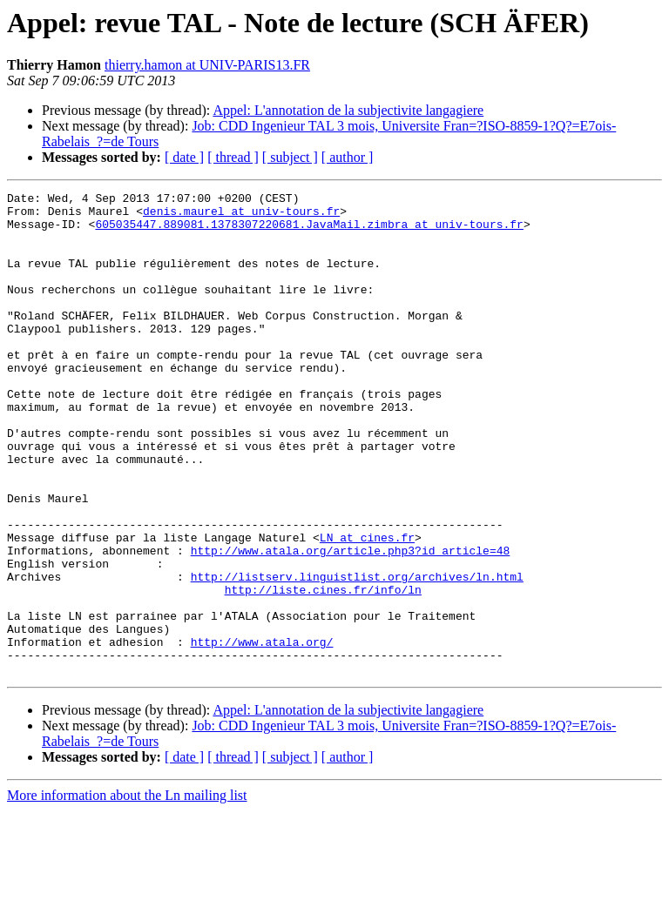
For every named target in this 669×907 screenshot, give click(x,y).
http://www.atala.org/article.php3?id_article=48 (350, 623)
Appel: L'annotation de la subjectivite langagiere (348, 110)
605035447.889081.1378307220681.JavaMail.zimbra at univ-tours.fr (309, 231)
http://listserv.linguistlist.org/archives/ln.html (357, 654)
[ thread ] (233, 157)
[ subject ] (290, 157)
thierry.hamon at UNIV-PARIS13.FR (207, 64)
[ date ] (184, 157)
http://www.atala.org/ (262, 733)
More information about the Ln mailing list (127, 891)
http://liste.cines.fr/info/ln (323, 670)
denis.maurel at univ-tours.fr (241, 216)
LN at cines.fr (367, 607)
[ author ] (347, 157)
